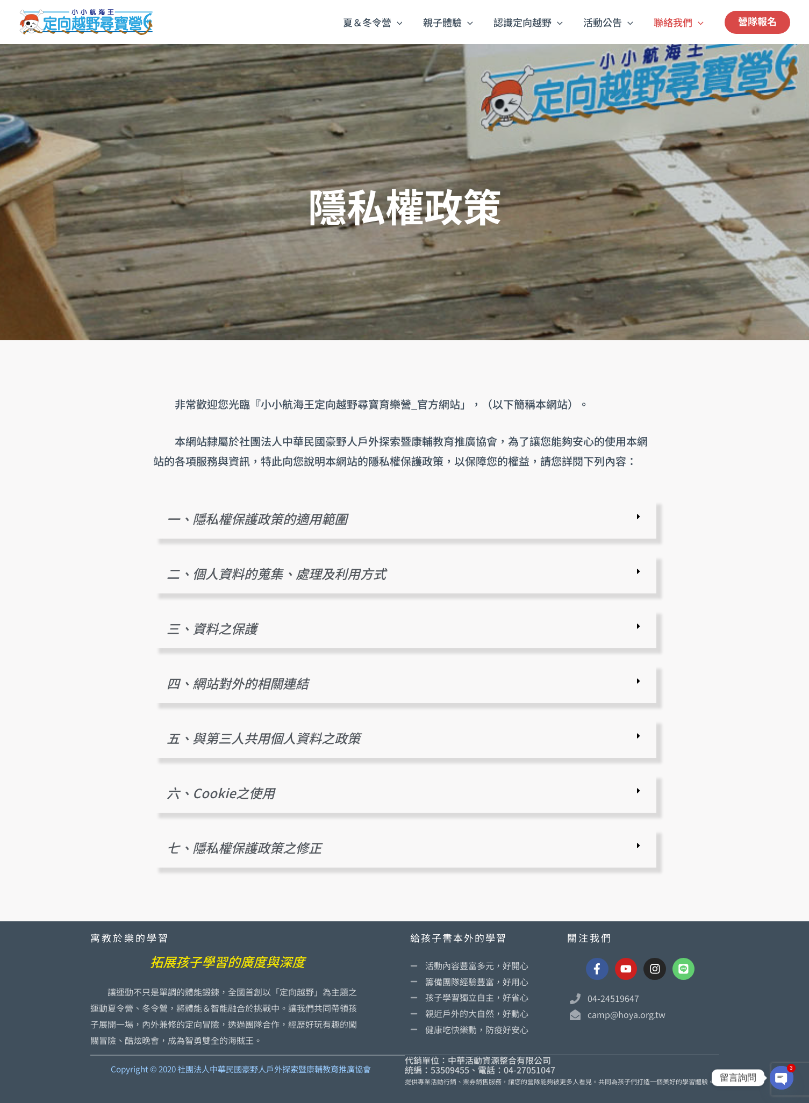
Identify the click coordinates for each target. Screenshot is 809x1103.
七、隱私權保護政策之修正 (244, 847)
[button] (402, 22)
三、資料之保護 (212, 628)
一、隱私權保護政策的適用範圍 (257, 518)
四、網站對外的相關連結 (238, 683)
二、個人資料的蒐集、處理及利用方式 (276, 573)
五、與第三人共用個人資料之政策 (263, 737)
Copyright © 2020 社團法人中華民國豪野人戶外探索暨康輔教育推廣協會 (241, 1068)
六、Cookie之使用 (221, 792)
